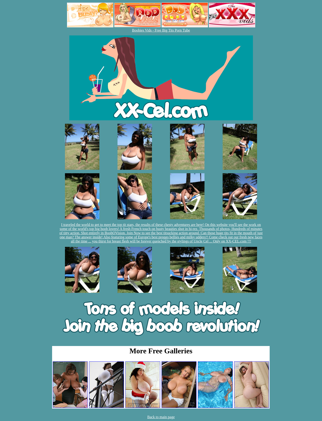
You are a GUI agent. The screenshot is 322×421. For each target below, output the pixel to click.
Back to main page (161, 417)
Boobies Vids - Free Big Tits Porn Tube (161, 30)
